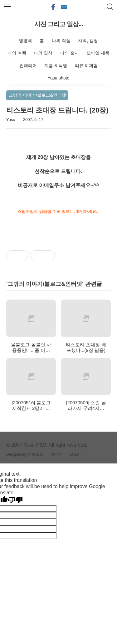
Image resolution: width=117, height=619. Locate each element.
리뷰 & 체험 (86, 65)
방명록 (25, 40)
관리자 (56, 454)
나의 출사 (69, 52)
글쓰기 (75, 454)
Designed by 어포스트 (24, 454)
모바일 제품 (98, 52)
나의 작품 (61, 40)
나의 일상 (43, 52)
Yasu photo (59, 77)
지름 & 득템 (55, 65)
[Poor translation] (15, 500)
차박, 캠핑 (88, 40)
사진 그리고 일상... (58, 24)
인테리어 (28, 65)
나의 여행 (16, 52)
